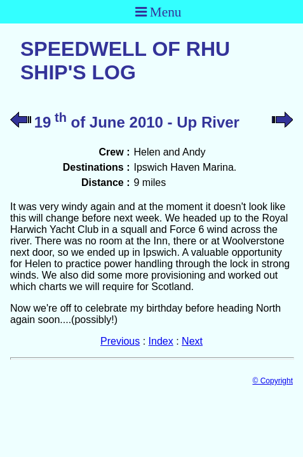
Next (192, 341)
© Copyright (272, 380)
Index (161, 341)
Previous (120, 341)
